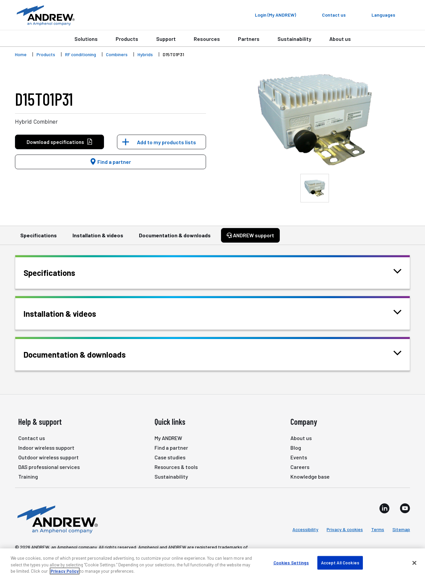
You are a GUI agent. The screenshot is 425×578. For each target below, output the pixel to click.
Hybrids (145, 54)
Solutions (86, 39)
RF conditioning (80, 54)
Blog (295, 447)
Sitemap (401, 529)
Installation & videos (97, 238)
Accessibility (305, 529)
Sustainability (294, 39)
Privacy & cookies (345, 529)
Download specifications (60, 142)
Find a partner (110, 162)
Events (298, 457)
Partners (249, 39)
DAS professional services (49, 467)
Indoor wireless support (46, 447)
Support (166, 39)
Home (21, 54)
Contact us (31, 438)
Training (28, 476)
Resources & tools (176, 467)
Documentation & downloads (175, 238)
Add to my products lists (166, 142)
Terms (377, 529)
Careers (299, 467)
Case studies (170, 457)
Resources (207, 39)
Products (127, 39)
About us (340, 39)
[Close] (414, 562)
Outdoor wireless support (48, 457)
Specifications (38, 238)
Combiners (117, 54)
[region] (212, 563)
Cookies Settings (291, 562)
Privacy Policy (65, 571)
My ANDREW (168, 438)
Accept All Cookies (340, 562)
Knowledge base (310, 476)
